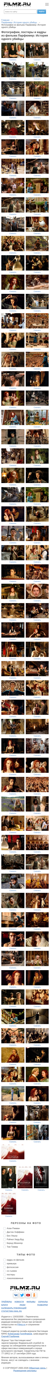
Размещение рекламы (25, 1371)
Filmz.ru (21, 1324)
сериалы (43, 1302)
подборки (42, 1305)
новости (19, 1302)
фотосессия (12, 1267)
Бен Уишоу (12, 1236)
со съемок (12, 1271)
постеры (11, 1274)
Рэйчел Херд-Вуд (15, 1239)
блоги (4, 1305)
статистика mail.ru (11, 1311)
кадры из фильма (15, 1260)
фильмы (31, 1302)
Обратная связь (37, 1368)
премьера (11, 1263)
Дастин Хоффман (15, 1232)
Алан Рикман (13, 1228)
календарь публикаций (13, 1308)
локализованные (15, 1278)
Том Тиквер (12, 1247)
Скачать (12, 60)
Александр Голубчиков (20, 1334)
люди (22, 1305)
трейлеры (6, 1302)
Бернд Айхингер (15, 1243)
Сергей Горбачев (10, 1336)
